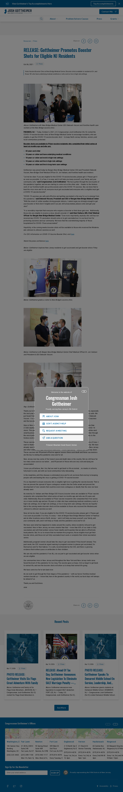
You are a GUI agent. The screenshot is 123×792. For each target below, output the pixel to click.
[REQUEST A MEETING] (61, 431)
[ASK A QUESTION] (61, 438)
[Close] (84, 391)
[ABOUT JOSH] (61, 416)
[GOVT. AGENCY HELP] (61, 424)
